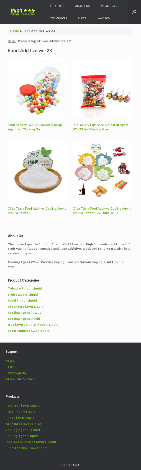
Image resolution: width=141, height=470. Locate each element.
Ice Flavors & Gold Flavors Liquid (33, 324)
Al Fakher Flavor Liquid (26, 306)
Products (109, 6)
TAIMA (75, 465)
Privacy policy (17, 373)
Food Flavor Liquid (22, 300)
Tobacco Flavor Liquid (25, 288)
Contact (105, 17)
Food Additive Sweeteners (29, 331)
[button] (134, 12)
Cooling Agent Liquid (24, 318)
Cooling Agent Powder (25, 312)
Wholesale (58, 17)
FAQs (10, 367)
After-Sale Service (20, 379)
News (82, 17)
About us (82, 6)
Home (57, 6)
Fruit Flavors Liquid (23, 294)
